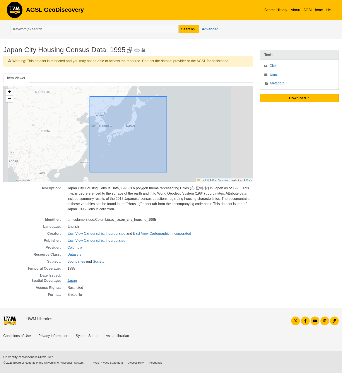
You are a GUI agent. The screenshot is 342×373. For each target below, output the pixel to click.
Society (98, 261)
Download (298, 98)
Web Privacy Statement (108, 362)
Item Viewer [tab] (16, 78)
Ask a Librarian (117, 336)
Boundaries (76, 261)
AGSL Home (313, 10)
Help (329, 10)
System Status (87, 336)
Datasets (74, 254)
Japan (72, 280)
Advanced (210, 29)
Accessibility (136, 362)
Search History (275, 10)
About (295, 10)
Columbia (74, 247)
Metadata (277, 83)
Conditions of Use (17, 336)
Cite (273, 66)
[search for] (94, 29)
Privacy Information (53, 336)
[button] (9, 92)
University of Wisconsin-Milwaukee (28, 357)
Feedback (155, 362)
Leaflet (202, 180)
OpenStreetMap (220, 180)
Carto (249, 180)
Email (274, 74)
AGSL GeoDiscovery (14, 11)
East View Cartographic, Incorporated (96, 233)
